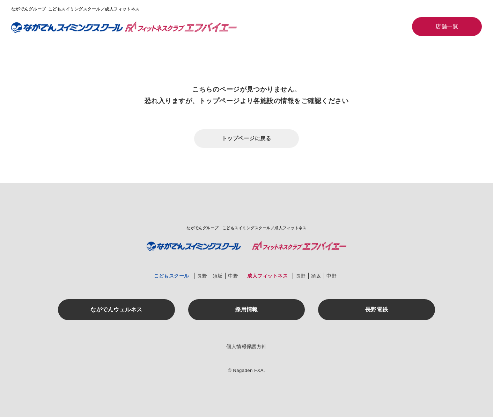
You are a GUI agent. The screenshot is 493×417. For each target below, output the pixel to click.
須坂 (218, 276)
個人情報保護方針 (246, 346)
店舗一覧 (446, 26)
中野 (233, 276)
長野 (202, 276)
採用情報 (246, 309)
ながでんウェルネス (116, 309)
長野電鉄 (376, 309)
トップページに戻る (246, 138)
